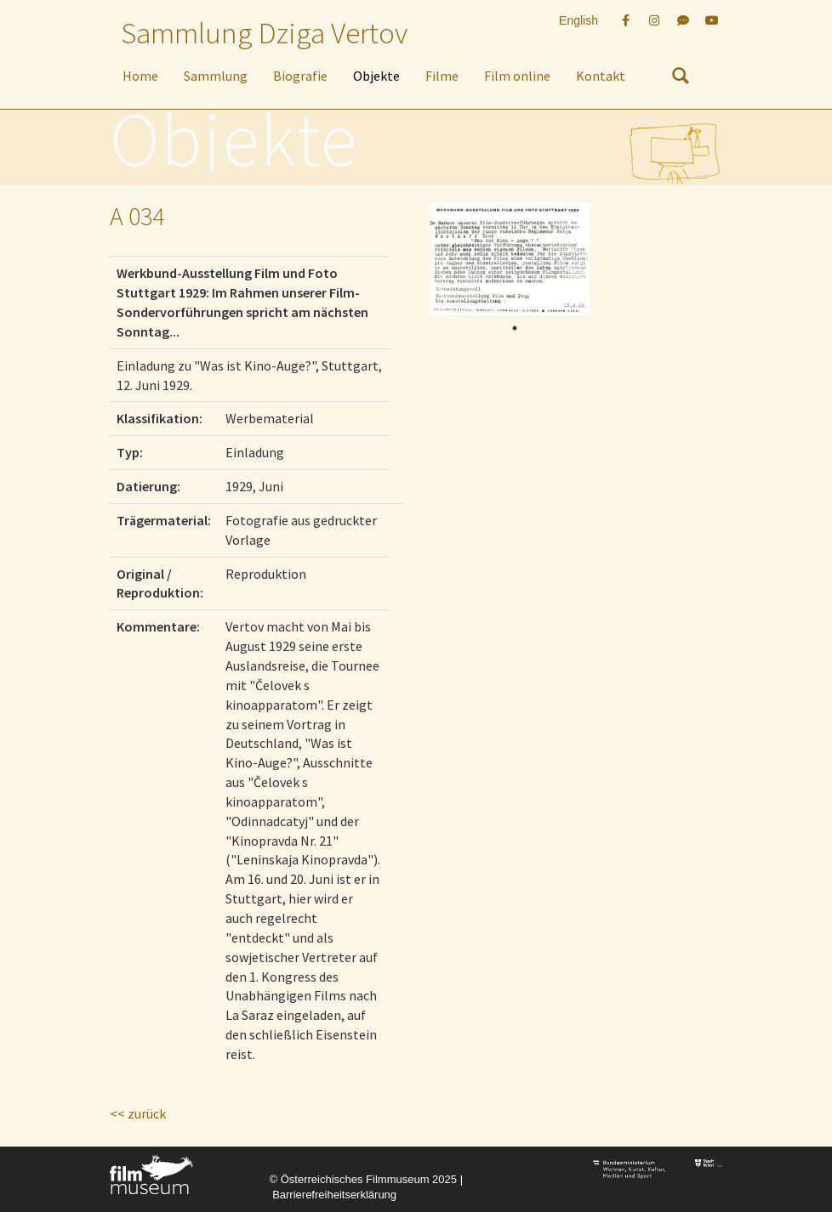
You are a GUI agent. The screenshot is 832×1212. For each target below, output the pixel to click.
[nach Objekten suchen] (680, 79)
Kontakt (600, 75)
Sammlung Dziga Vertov (264, 33)
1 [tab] (514, 328)
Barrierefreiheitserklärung (334, 1194)
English (578, 20)
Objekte (376, 75)
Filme (442, 75)
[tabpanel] (509, 258)
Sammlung (216, 75)
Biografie (300, 75)
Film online (517, 75)
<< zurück (138, 1113)
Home (140, 75)
